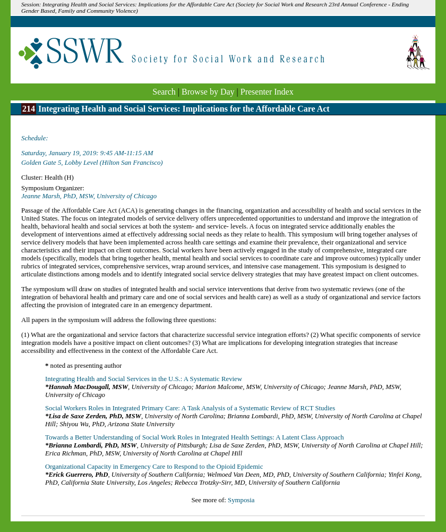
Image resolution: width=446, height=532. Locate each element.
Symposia (241, 500)
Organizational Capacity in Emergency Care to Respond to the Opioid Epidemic (154, 466)
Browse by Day (208, 91)
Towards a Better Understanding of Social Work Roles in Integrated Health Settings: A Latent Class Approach (194, 437)
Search (164, 91)
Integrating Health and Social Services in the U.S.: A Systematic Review (143, 379)
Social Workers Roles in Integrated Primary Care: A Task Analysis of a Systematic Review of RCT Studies (190, 408)
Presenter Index (267, 91)
